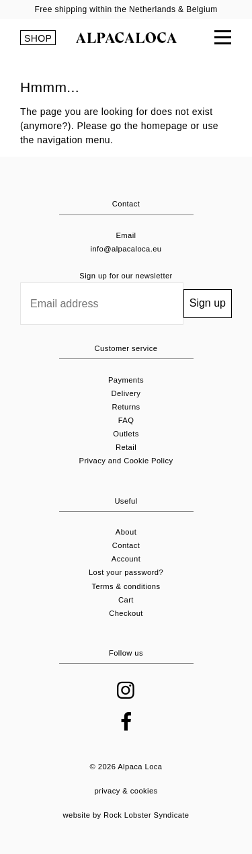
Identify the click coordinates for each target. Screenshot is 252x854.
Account (126, 559)
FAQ (126, 420)
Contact (126, 545)
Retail (126, 447)
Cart (126, 600)
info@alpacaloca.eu (126, 249)
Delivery (126, 393)
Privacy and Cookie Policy (126, 461)
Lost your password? (126, 572)
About (126, 532)
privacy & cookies (125, 791)
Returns (126, 407)
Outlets (125, 434)
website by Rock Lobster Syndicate (126, 815)
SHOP (38, 38)
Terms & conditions (125, 586)
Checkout (126, 613)
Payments (126, 380)
